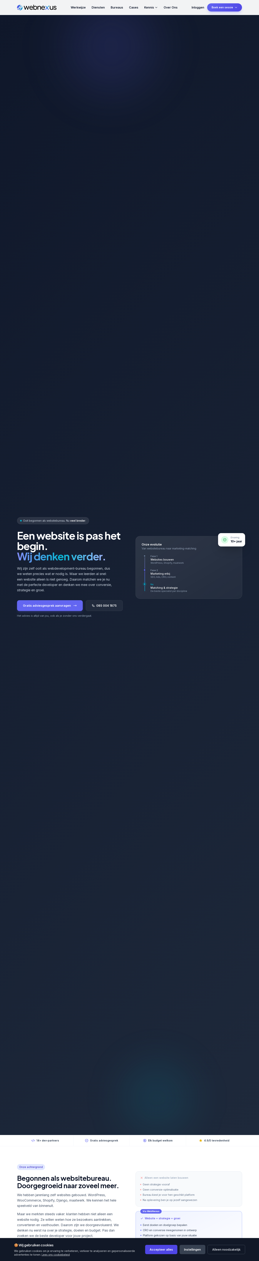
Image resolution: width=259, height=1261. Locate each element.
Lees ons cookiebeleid (56, 1254)
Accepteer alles (161, 1249)
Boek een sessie (225, 7)
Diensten (98, 7)
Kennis (151, 7)
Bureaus (117, 7)
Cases (133, 7)
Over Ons (171, 7)
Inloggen (198, 7)
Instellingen (192, 1249)
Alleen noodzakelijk (226, 1249)
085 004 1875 (104, 605)
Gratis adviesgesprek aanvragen (50, 605)
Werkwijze (78, 7)
